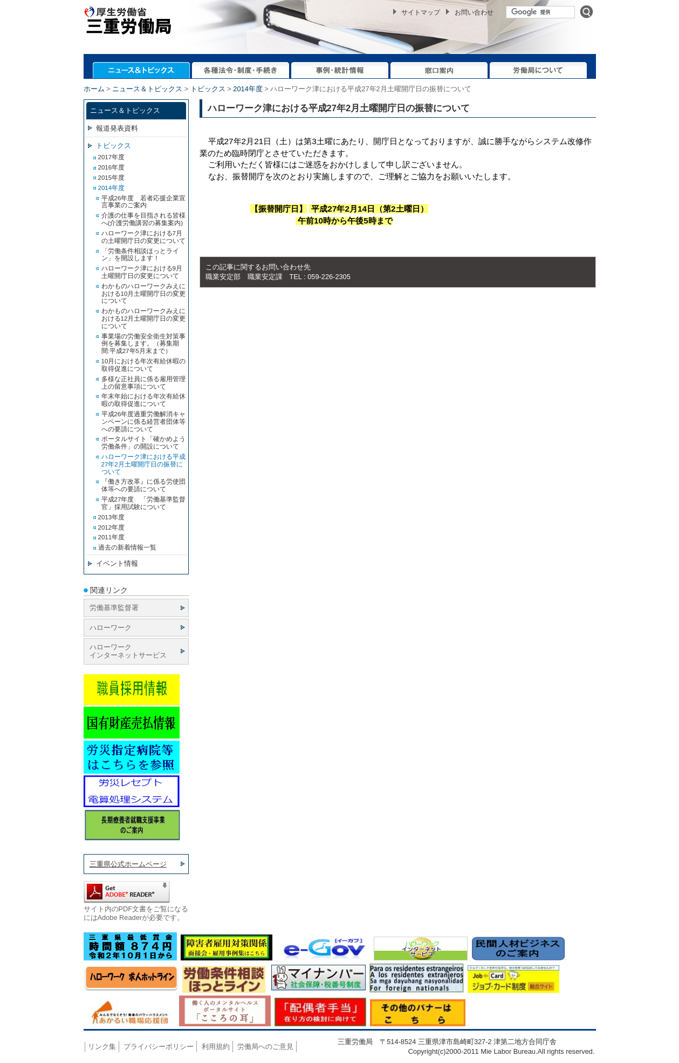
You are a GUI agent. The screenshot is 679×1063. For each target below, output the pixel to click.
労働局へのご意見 (265, 1046)
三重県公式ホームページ (128, 864)
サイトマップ (420, 12)
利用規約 (216, 1046)
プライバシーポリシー (159, 1046)
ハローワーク (111, 628)
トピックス (207, 89)
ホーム (94, 89)
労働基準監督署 (114, 608)
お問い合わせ (474, 12)
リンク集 (102, 1046)
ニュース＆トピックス (147, 89)
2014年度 (247, 89)
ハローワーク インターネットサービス (128, 651)
